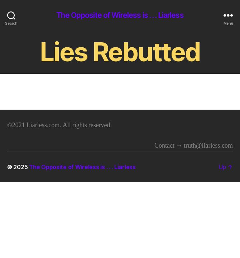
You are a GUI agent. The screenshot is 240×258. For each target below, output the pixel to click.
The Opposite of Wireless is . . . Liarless (119, 15)
